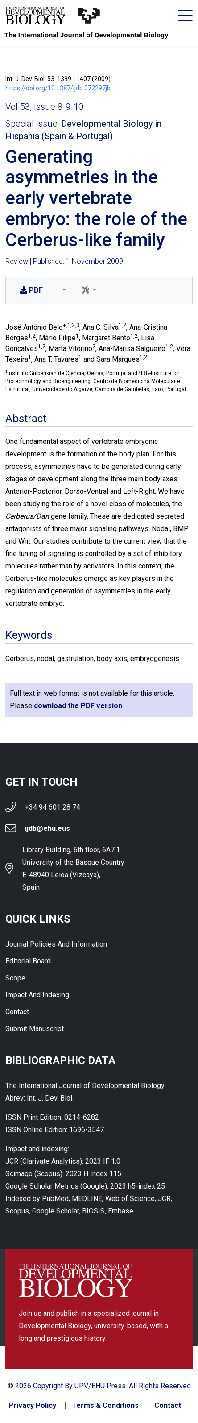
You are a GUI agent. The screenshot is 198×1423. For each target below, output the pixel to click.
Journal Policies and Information (56, 944)
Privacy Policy (32, 1405)
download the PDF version (78, 705)
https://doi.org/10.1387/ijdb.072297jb (58, 88)
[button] (62, 290)
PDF (31, 290)
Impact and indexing (37, 995)
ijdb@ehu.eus (47, 828)
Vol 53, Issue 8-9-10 (44, 106)
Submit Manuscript (34, 1028)
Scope (15, 978)
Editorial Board (28, 961)
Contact (17, 1012)
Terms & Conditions (105, 1405)
